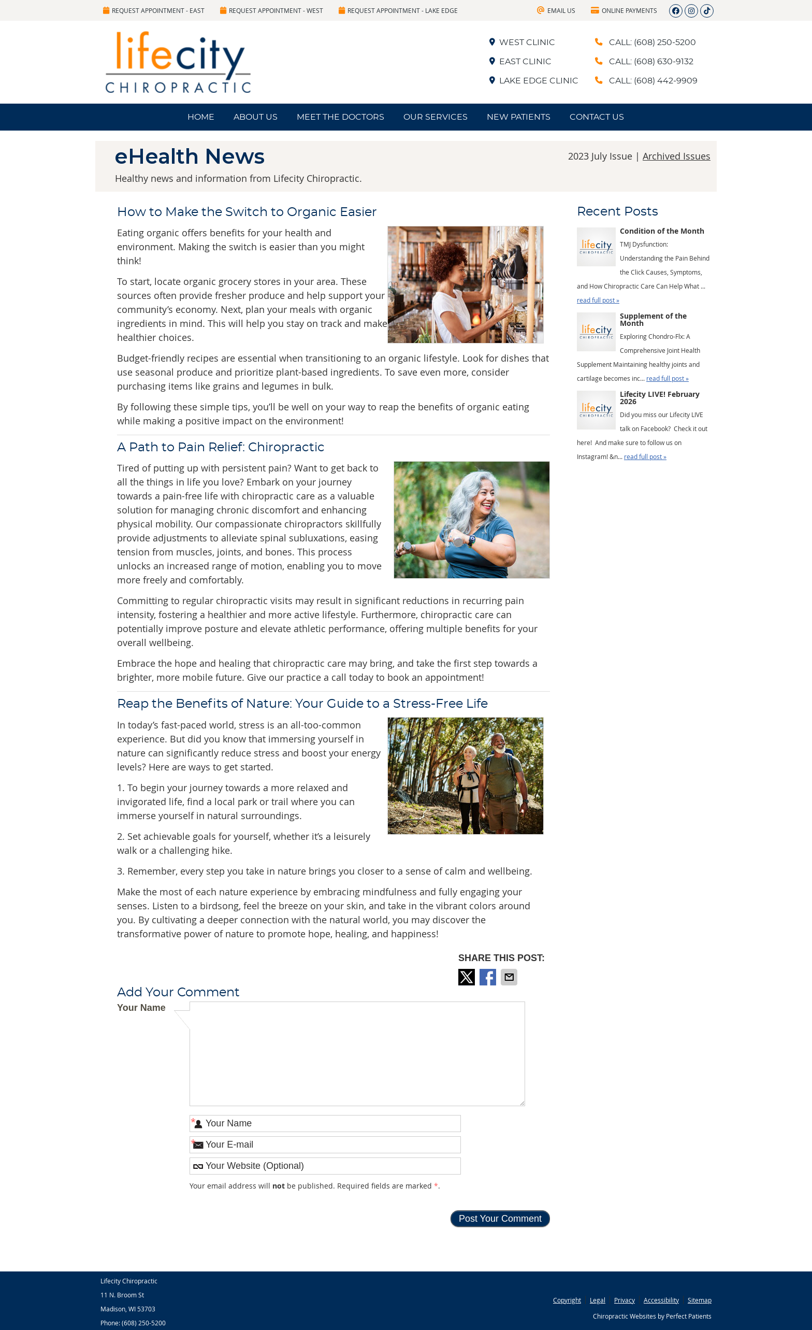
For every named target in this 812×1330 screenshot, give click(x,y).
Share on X (467, 977)
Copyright (567, 1300)
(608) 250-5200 (144, 1323)
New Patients (518, 117)
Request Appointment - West (271, 10)
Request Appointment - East (154, 10)
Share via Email (510, 977)
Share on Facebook (489, 977)
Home (200, 117)
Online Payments (624, 10)
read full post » (598, 300)
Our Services (435, 117)
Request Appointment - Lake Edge (398, 10)
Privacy (624, 1300)
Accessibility (661, 1300)
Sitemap (700, 1300)
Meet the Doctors (340, 117)
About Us (256, 117)
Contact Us (597, 117)
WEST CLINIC (522, 42)
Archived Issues (677, 156)
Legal (597, 1300)
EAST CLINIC (520, 62)
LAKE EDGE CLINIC (533, 81)
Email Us (556, 10)
